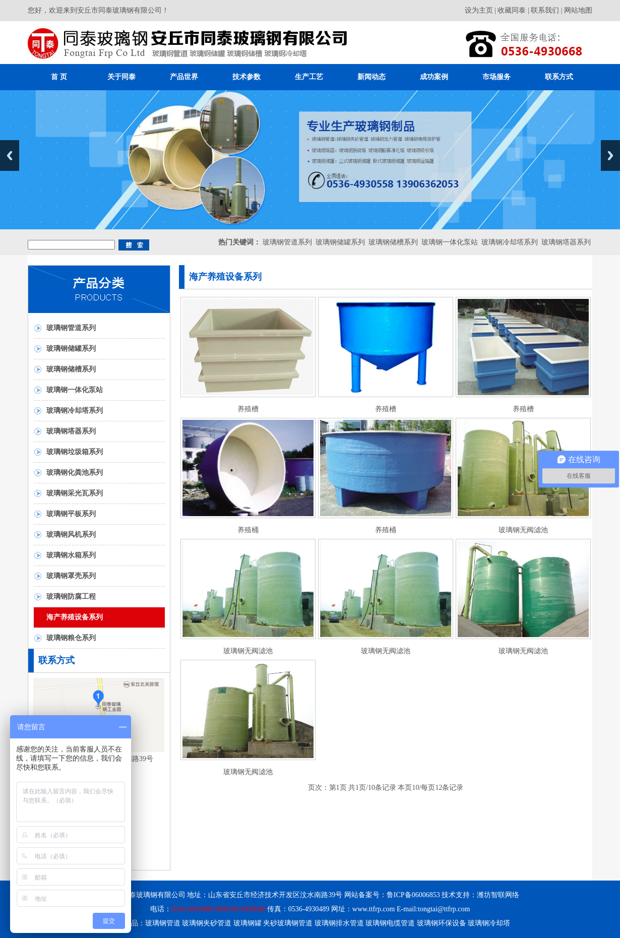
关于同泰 (121, 77)
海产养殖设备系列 (74, 617)
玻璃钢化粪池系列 (74, 472)
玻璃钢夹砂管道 (206, 923)
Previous (9, 155)
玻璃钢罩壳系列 (71, 576)
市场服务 (496, 77)
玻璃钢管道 (162, 923)
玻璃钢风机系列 (71, 534)
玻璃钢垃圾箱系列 (74, 452)
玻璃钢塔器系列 (566, 242)
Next (610, 155)
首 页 (59, 77)
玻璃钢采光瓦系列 (74, 493)
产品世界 (184, 77)
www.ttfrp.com (373, 909)
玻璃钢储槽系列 (393, 242)
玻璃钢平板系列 (71, 514)
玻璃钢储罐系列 (340, 242)
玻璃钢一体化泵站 (449, 242)
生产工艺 (309, 77)
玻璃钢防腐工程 (71, 596)
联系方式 (559, 77)
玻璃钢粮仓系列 (71, 638)
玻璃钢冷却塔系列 (509, 242)
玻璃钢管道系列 (287, 242)
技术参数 (246, 77)
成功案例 (434, 77)
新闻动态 (371, 77)
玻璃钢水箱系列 (71, 555)
